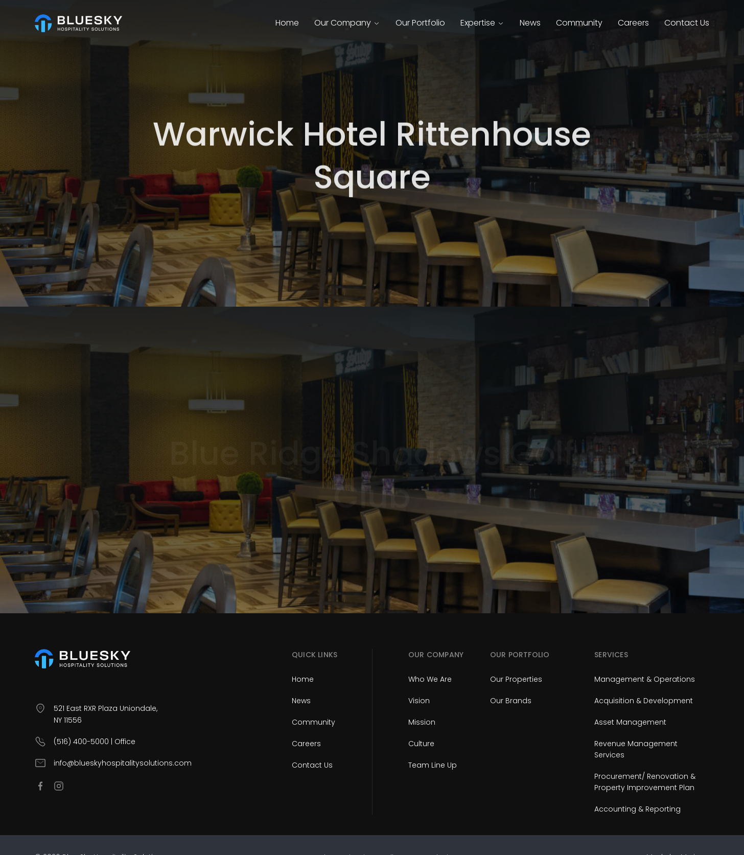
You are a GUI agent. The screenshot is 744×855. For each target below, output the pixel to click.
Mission (421, 722)
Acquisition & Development (643, 701)
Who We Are (430, 679)
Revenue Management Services (636, 749)
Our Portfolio (420, 23)
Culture (421, 743)
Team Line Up (432, 765)
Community (579, 23)
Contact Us (686, 23)
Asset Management (630, 722)
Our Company (347, 23)
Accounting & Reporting (637, 809)
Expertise (482, 23)
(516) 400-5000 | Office (94, 741)
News (530, 23)
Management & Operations (644, 679)
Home (287, 23)
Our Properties (516, 679)
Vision (419, 701)
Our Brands (510, 701)
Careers (633, 23)
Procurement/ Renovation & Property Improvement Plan (644, 782)
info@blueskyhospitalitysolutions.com (123, 763)
